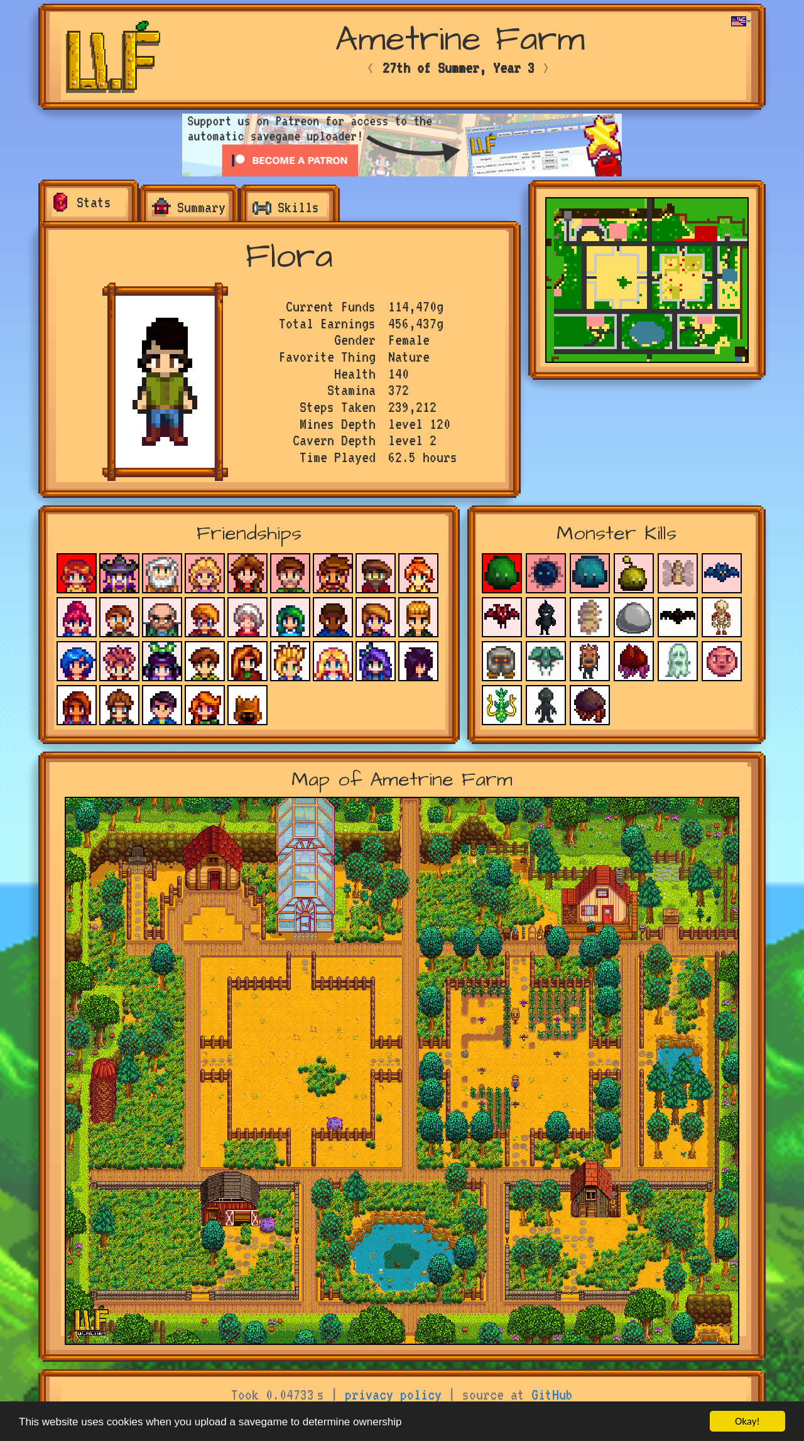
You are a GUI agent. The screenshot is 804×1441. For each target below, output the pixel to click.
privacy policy (393, 1394)
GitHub (552, 1394)
